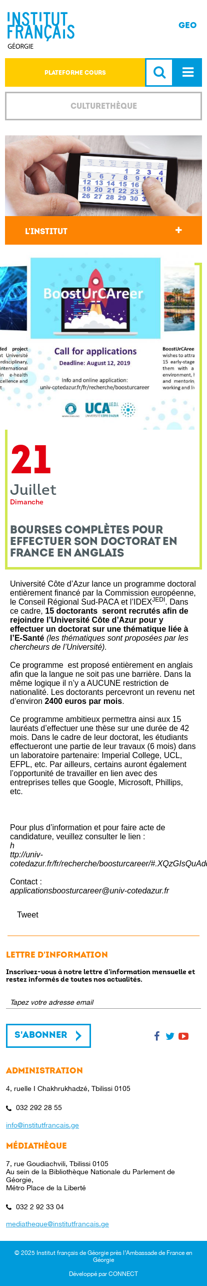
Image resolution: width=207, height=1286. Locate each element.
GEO (187, 25)
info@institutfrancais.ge (42, 1125)
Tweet (27, 914)
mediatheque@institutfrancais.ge (57, 1224)
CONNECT (123, 1273)
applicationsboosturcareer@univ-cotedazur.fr (89, 890)
